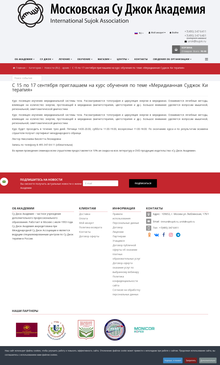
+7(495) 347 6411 (195, 31)
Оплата (83, 218)
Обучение (83, 59)
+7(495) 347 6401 (195, 35)
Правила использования (121, 216)
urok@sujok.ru (197, 41)
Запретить (190, 360)
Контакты (141, 59)
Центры (122, 59)
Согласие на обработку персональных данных (126, 292)
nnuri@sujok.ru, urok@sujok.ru (178, 221)
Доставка (84, 214)
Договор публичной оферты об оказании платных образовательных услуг (126, 252)
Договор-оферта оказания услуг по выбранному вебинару (126, 267)
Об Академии (23, 59)
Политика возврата (90, 227)
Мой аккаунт (86, 222)
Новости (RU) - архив (56, 67)
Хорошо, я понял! (172, 360)
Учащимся (119, 240)
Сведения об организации (171, 59)
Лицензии (118, 231)
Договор (118, 227)
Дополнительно (207, 360)
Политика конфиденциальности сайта (125, 281)
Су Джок (45, 59)
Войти (174, 32)
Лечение (64, 59)
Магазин (103, 59)
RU (139, 33)
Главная (20, 67)
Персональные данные (126, 222)
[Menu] (206, 59)
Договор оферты (89, 236)
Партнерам (119, 236)
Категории (35, 67)
